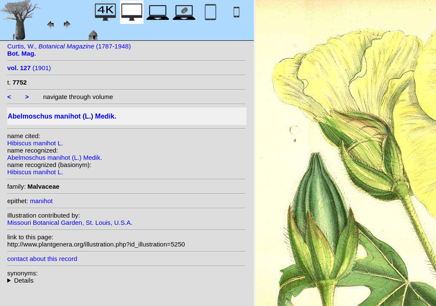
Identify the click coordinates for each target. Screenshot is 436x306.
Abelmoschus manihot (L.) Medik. (54, 157)
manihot (41, 200)
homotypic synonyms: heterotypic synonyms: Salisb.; (126, 280)
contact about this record (42, 258)
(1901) (29, 67)
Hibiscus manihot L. (35, 143)
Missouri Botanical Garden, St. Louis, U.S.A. (69, 222)
